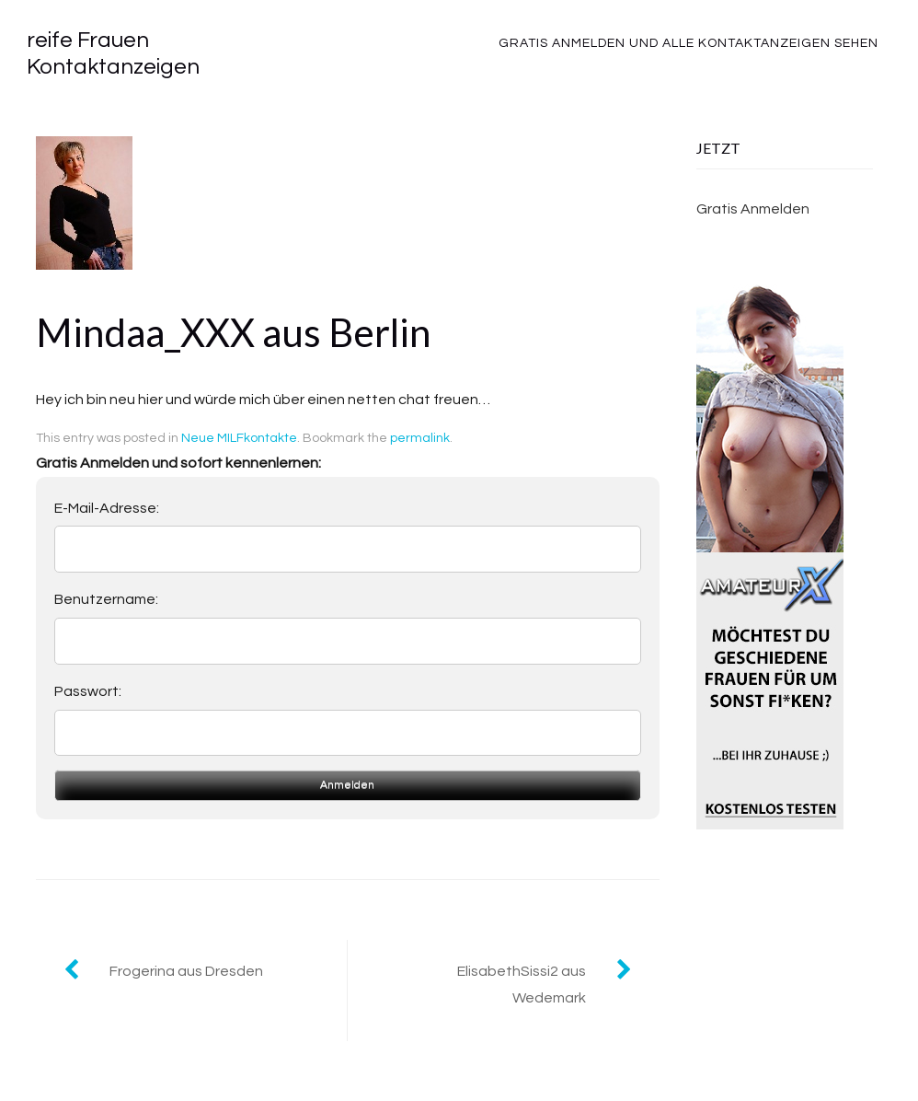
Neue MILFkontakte (239, 438)
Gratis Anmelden (752, 209)
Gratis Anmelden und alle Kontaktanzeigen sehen (688, 43)
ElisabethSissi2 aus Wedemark (521, 984)
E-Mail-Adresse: (106, 508)
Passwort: (87, 691)
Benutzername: (106, 599)
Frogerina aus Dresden (186, 971)
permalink (420, 438)
